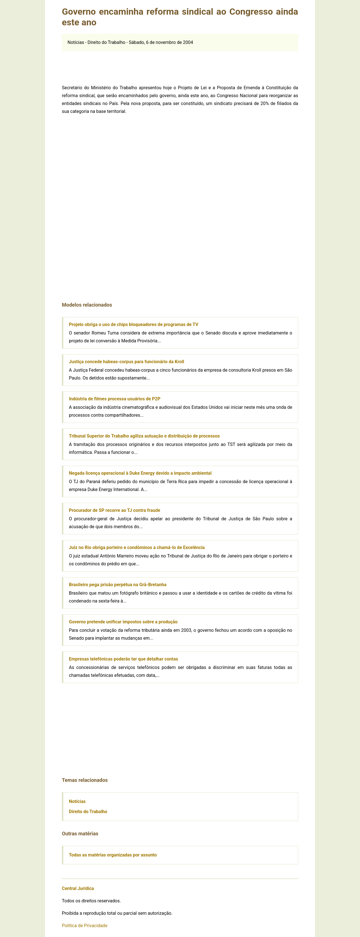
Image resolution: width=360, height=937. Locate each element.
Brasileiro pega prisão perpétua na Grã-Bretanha (117, 584)
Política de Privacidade (84, 925)
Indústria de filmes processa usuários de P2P (114, 398)
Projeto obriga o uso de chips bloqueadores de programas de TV (133, 324)
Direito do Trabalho (88, 811)
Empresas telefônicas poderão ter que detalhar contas (123, 659)
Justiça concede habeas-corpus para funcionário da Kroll (126, 361)
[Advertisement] (180, 64)
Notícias (77, 801)
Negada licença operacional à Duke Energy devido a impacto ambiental (140, 473)
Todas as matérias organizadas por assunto (113, 855)
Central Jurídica (78, 888)
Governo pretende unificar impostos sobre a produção (123, 621)
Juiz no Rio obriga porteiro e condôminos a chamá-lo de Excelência (137, 547)
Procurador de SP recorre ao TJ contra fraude (114, 510)
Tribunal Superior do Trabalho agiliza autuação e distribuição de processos (144, 436)
